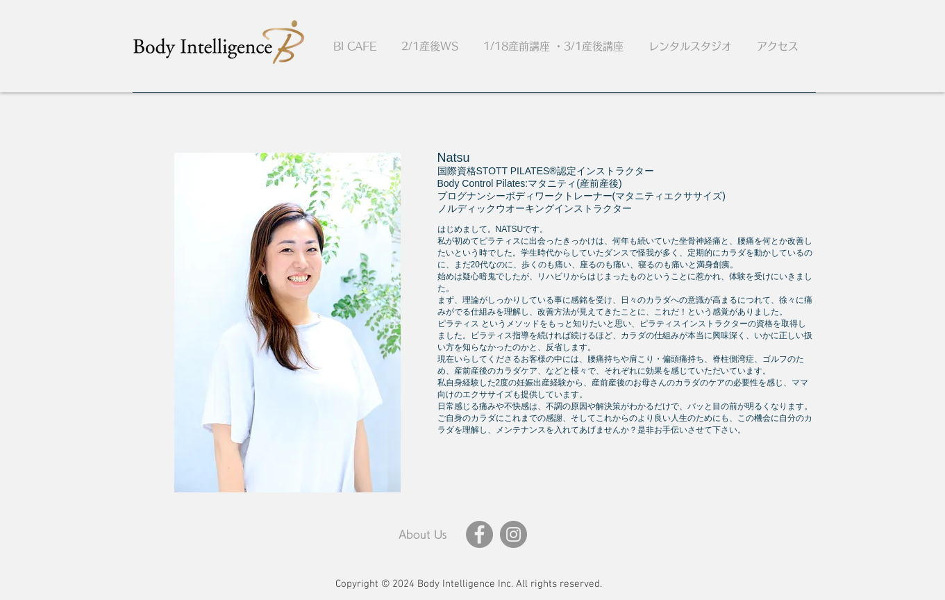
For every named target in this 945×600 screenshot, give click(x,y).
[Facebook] (479, 534)
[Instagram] (513, 534)
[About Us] (423, 534)
